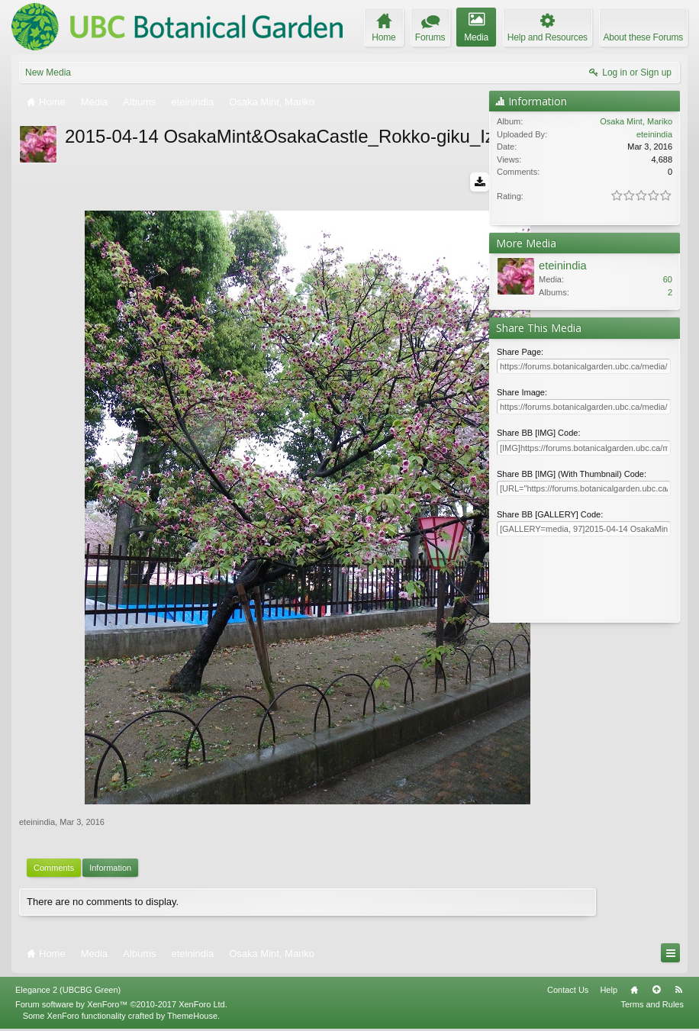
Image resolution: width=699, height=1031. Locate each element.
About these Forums (643, 37)
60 (667, 279)
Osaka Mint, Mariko (636, 121)
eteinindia (37, 825)
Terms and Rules (652, 1007)
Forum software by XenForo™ (121, 1007)
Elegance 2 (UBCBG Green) (68, 992)
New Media (48, 72)
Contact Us (567, 992)
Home (634, 993)
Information (110, 870)
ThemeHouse (192, 1018)
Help (608, 992)
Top (656, 993)
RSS (678, 993)
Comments (54, 870)
